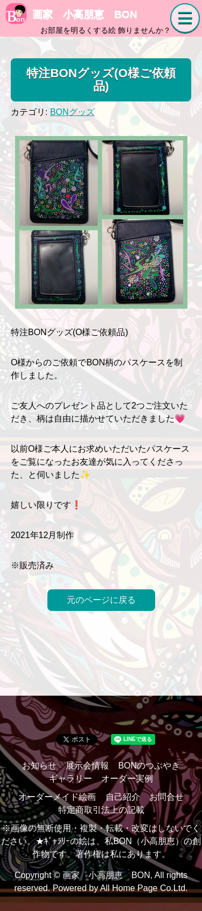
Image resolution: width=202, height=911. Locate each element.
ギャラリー (70, 778)
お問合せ (166, 796)
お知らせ (39, 765)
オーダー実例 (127, 778)
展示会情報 (87, 765)
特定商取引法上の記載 (101, 809)
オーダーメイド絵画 (57, 796)
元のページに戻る (101, 599)
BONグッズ (72, 112)
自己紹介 (123, 796)
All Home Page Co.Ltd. (144, 888)
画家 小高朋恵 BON (71, 14)
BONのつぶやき (149, 765)
